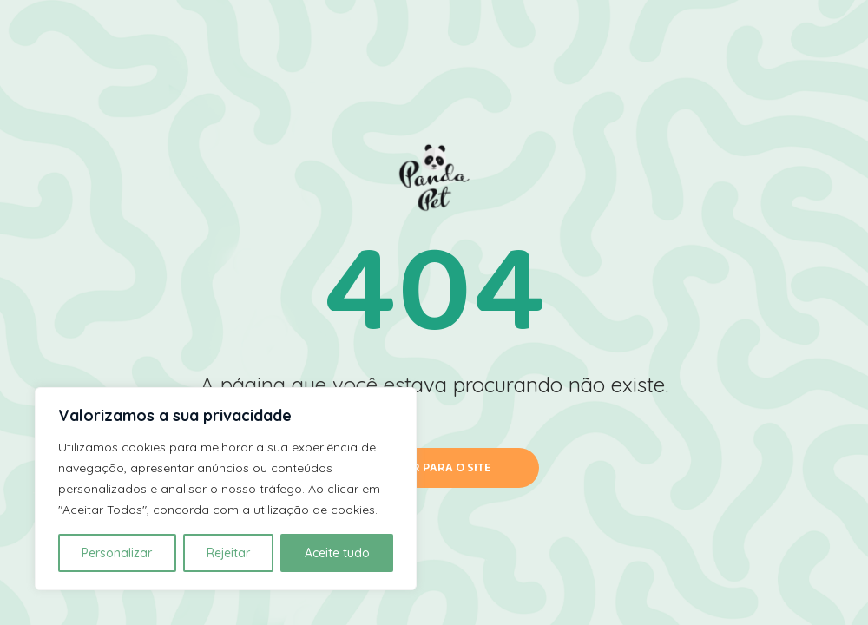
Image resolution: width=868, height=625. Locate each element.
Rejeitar (228, 553)
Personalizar (117, 553)
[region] (226, 488)
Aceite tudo (337, 553)
